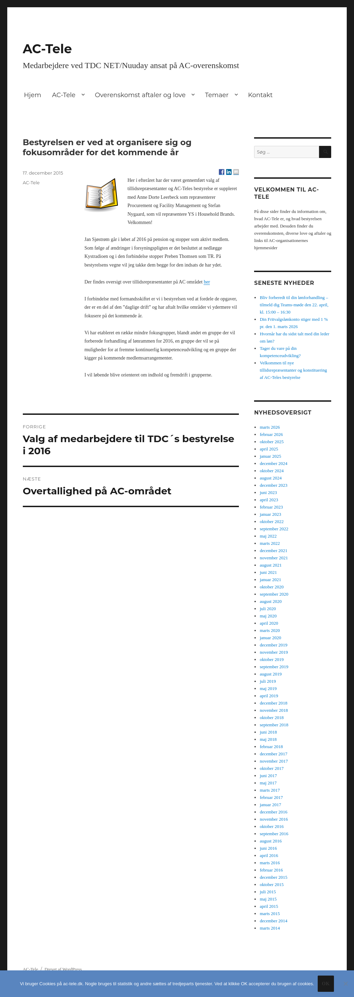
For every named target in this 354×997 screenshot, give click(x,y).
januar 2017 (270, 804)
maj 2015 (268, 899)
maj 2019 (268, 688)
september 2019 (274, 666)
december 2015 (273, 877)
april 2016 (269, 855)
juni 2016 (268, 848)
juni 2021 (268, 572)
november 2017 (274, 761)
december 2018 (273, 703)
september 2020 (274, 594)
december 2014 (273, 920)
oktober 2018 (271, 717)
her (207, 282)
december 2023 (273, 485)
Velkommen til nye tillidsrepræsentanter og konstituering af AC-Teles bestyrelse (293, 370)
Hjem (32, 95)
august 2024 (270, 478)
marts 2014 (270, 928)
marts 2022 (270, 543)
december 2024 (273, 463)
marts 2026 (270, 427)
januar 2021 (270, 579)
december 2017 (273, 753)
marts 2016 (270, 862)
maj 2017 (268, 782)
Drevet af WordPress (63, 969)
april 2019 (269, 695)
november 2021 (274, 557)
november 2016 (274, 819)
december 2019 (273, 644)
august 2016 (270, 841)
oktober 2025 (271, 441)
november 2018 (274, 710)
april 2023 (269, 499)
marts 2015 (270, 913)
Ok (326, 983)
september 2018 (274, 724)
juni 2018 (268, 732)
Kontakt (260, 95)
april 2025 (269, 448)
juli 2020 (268, 608)
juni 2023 (268, 492)
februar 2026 (271, 434)
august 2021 (270, 565)
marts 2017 (270, 790)
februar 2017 (271, 797)
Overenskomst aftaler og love (140, 95)
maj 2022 (268, 536)
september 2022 (274, 528)
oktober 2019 (271, 659)
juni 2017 (268, 775)
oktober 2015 (271, 884)
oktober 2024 (271, 470)
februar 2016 (271, 870)
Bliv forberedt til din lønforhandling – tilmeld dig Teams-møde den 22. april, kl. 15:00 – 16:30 (294, 305)
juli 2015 (268, 891)
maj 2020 (268, 615)
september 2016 (274, 833)
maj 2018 (268, 739)
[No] (345, 983)
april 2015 (269, 906)
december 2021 (273, 550)
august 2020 (270, 601)
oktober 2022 (271, 521)
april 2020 (269, 623)
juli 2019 (268, 681)
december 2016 (273, 811)
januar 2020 (270, 637)
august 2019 (270, 674)
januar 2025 (270, 456)
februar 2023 (271, 507)
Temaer (217, 95)
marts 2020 (270, 630)
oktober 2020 (271, 586)
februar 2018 (271, 746)
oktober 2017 (271, 768)
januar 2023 (270, 514)
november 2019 (274, 652)
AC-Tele (47, 48)
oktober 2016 (271, 826)
